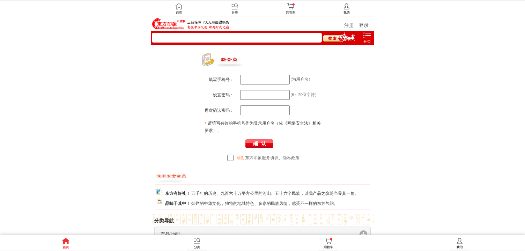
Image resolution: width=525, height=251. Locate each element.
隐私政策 (291, 157)
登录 (364, 25)
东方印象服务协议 (262, 157)
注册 (349, 25)
